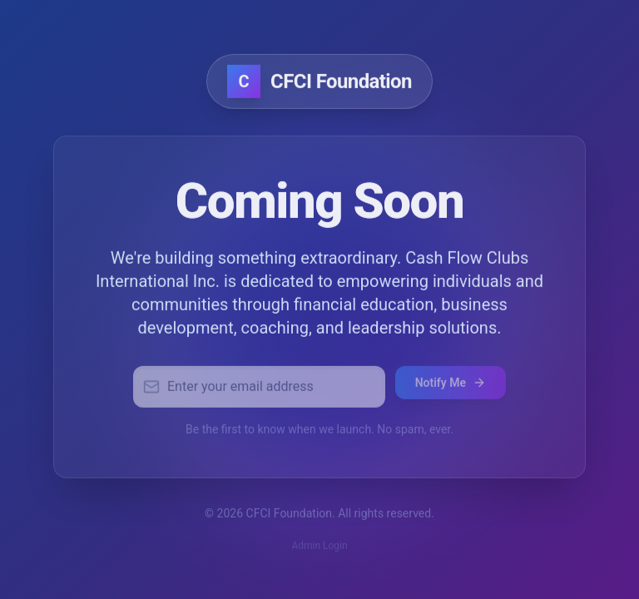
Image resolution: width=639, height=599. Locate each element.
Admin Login (319, 548)
